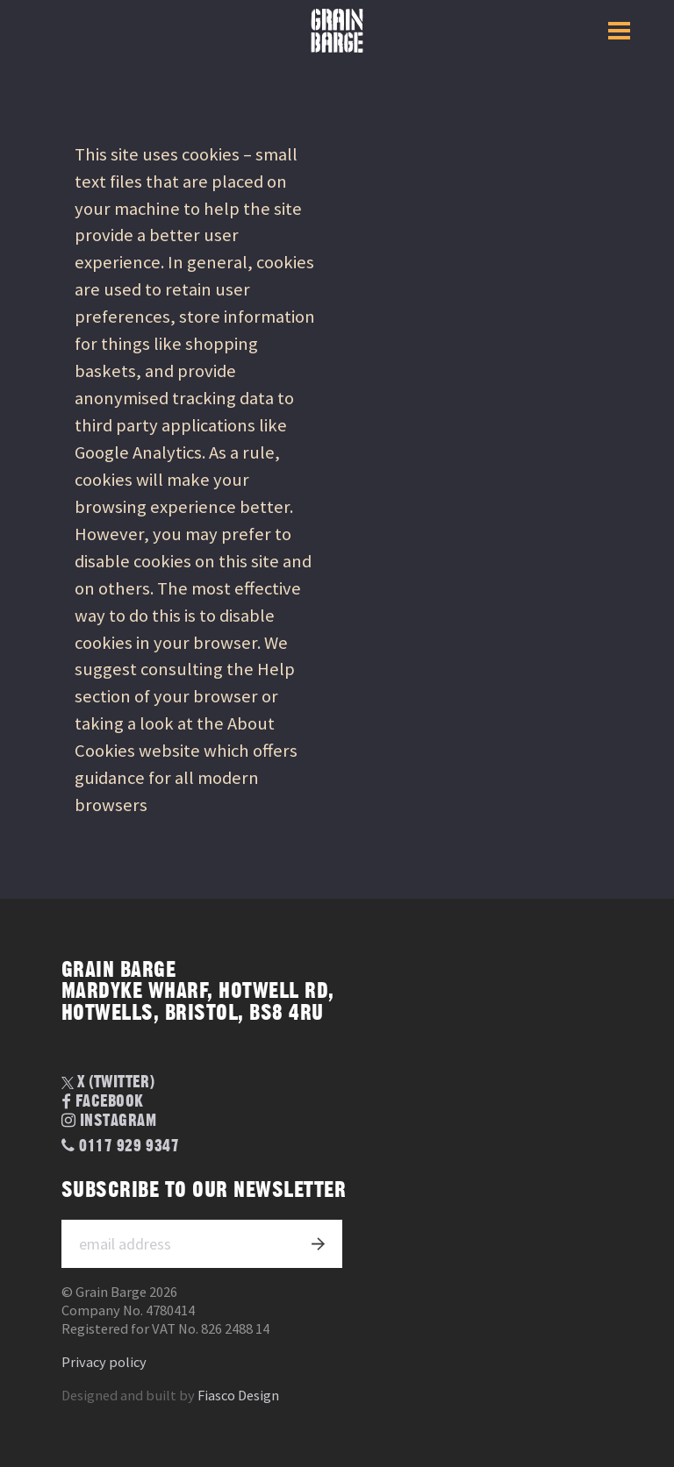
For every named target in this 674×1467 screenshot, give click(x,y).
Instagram (109, 1121)
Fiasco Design (238, 1395)
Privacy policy (104, 1362)
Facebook (102, 1102)
